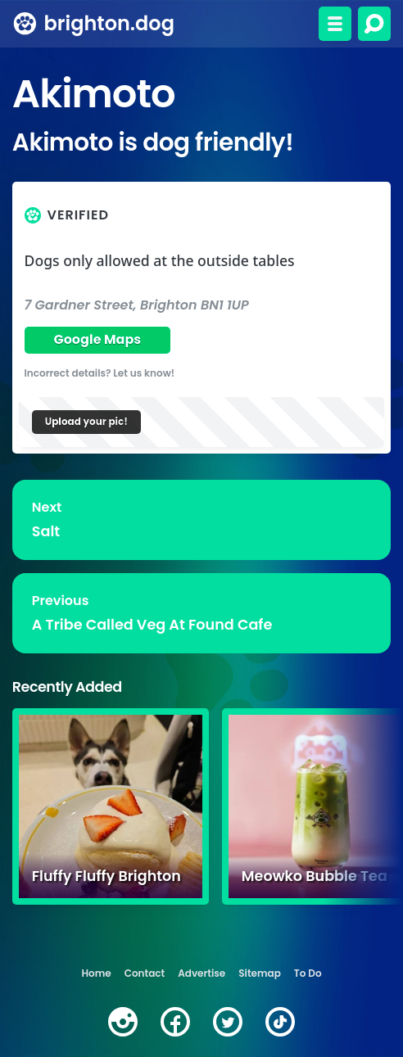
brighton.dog (109, 23)
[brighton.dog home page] (25, 24)
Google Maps (97, 339)
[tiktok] (280, 1021)
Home (96, 973)
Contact (145, 973)
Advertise (201, 973)
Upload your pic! (86, 421)
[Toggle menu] (335, 24)
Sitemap (259, 973)
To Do (308, 973)
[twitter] (227, 1021)
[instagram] (123, 1021)
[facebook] (175, 1021)
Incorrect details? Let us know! (100, 373)
